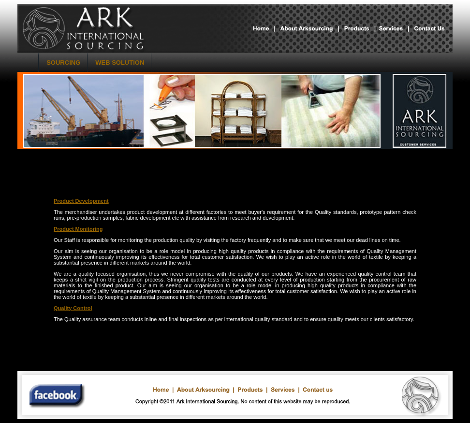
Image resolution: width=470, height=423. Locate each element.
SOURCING (63, 62)
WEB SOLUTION (119, 62)
